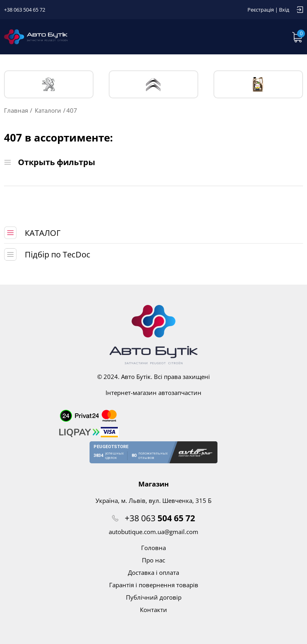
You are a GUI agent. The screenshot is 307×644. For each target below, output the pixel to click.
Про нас (153, 560)
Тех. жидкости (258, 84)
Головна (153, 548)
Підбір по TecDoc (57, 254)
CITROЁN (153, 84)
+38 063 (160, 518)
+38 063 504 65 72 (24, 9)
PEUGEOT (49, 85)
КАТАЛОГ (42, 232)
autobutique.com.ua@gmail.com (153, 532)
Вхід (284, 9)
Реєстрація (260, 9)
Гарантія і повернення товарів (153, 585)
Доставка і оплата (153, 572)
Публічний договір (153, 597)
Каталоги (48, 110)
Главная (16, 110)
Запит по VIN (221, 37)
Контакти (153, 610)
